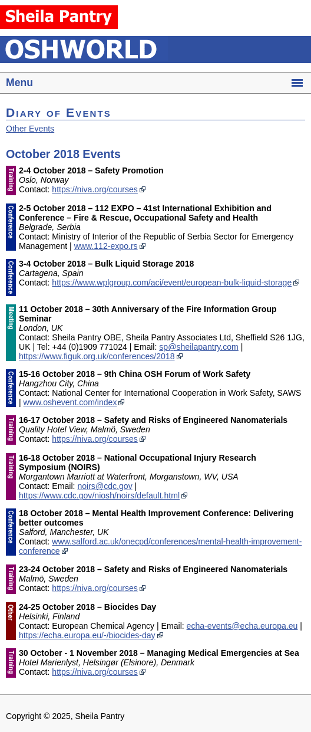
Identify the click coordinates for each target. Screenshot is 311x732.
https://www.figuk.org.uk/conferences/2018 (97, 356)
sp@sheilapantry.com (199, 347)
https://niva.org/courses (95, 189)
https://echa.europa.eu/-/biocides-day (87, 635)
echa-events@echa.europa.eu (242, 626)
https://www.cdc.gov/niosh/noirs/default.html (99, 495)
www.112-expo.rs (106, 246)
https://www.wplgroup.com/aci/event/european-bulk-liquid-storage (172, 282)
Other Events (30, 128)
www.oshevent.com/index (70, 402)
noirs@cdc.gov (104, 486)
